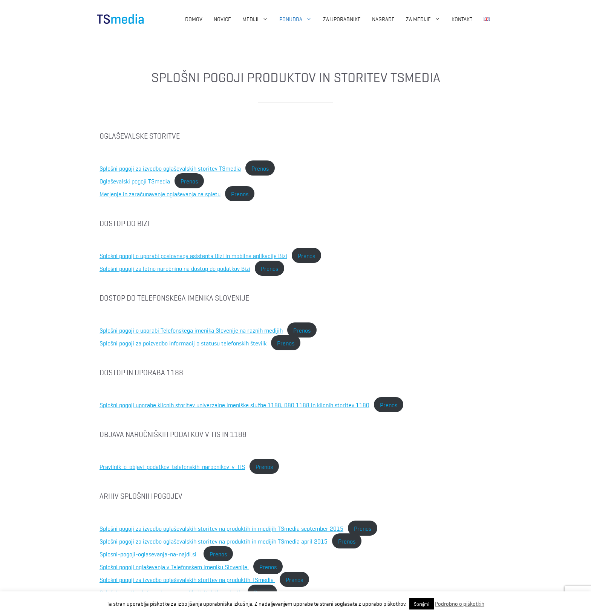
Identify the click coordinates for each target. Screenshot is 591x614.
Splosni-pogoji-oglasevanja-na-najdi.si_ (149, 553)
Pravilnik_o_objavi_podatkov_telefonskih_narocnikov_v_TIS (172, 466)
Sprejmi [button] (421, 603)
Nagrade (383, 19)
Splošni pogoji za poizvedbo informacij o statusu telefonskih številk (183, 342)
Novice (222, 19)
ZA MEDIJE (426, 19)
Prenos (260, 168)
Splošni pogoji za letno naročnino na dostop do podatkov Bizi (175, 268)
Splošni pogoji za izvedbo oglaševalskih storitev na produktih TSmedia (187, 579)
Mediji (258, 19)
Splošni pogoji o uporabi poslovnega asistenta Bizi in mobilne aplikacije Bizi (193, 255)
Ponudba (298, 19)
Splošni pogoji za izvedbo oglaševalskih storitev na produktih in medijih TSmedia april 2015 (214, 540)
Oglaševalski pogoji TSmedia (135, 180)
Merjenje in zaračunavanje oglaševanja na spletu (160, 193)
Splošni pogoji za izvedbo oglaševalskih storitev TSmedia (170, 168)
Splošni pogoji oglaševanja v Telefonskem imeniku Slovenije (174, 566)
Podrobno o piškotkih (459, 603)
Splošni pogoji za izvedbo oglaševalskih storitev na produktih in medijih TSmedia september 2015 (221, 528)
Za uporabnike (342, 19)
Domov (193, 19)
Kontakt (462, 19)
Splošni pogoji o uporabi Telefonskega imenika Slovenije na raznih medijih (191, 329)
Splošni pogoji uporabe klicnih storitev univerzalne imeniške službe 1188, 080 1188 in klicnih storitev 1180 (234, 404)
